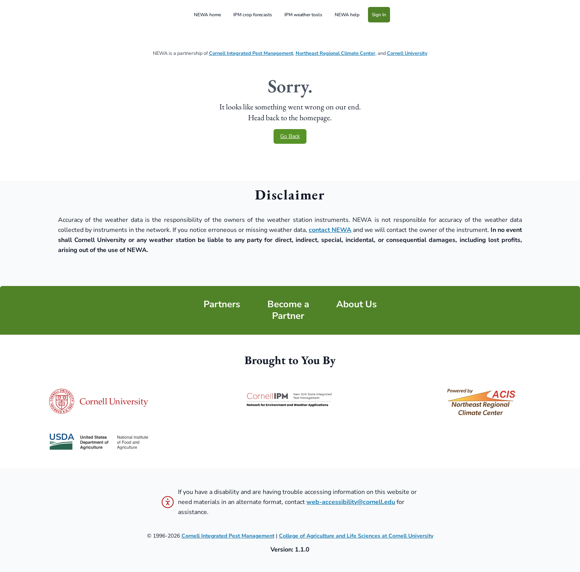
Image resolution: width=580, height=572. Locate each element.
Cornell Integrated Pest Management (251, 53)
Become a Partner (288, 310)
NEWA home (207, 15)
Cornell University (407, 53)
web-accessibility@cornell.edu (350, 502)
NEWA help (347, 15)
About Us (356, 304)
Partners (222, 304)
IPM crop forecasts (252, 15)
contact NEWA (330, 230)
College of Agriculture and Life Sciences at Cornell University (356, 536)
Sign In (379, 15)
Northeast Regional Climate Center (335, 53)
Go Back (290, 136)
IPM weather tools (303, 15)
